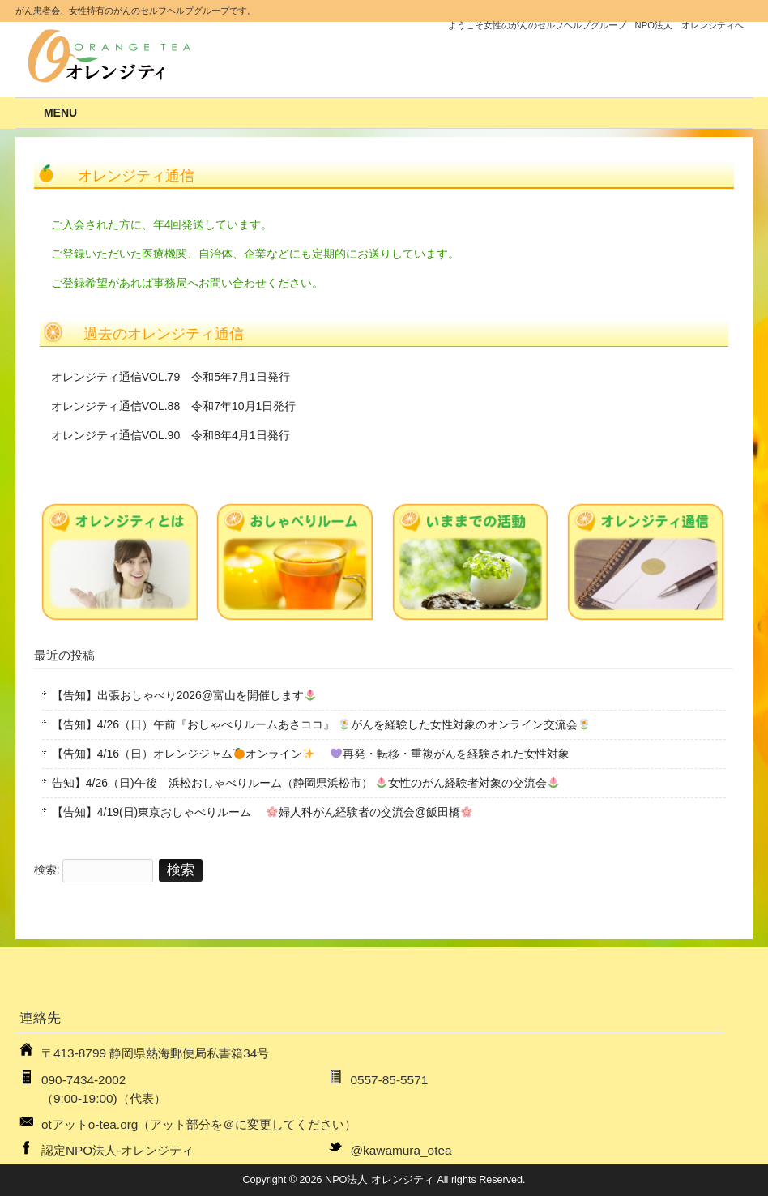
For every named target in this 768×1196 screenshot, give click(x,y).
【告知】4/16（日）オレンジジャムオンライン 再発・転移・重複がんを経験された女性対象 (311, 753)
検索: (47, 869)
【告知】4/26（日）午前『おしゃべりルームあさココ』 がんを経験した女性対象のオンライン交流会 (321, 724)
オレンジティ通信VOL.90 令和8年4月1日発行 (170, 435)
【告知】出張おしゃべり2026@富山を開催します (184, 695)
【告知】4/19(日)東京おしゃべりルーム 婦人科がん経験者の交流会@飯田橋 (262, 811)
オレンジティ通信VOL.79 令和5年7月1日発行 (170, 376)
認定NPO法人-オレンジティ (117, 1150)
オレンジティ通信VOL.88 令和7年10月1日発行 (174, 405)
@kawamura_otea (400, 1150)
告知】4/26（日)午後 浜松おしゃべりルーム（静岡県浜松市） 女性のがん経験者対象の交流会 (306, 782)
